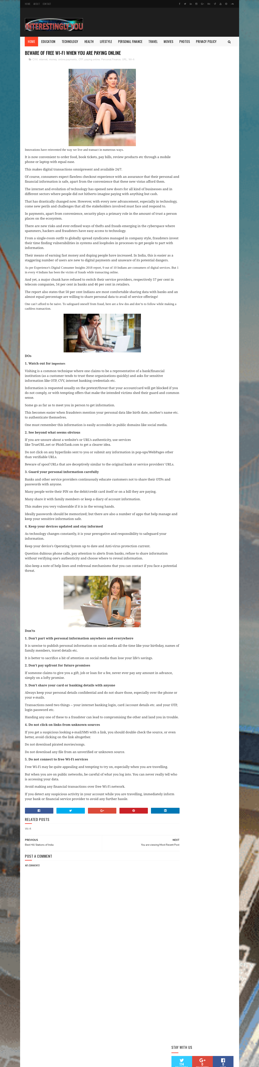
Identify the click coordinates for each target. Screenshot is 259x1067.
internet (43, 59)
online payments (67, 59)
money (53, 59)
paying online (92, 59)
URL (124, 59)
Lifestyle (106, 41)
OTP (80, 59)
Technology (70, 41)
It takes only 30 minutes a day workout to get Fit (212, 215)
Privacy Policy (206, 41)
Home (28, 3)
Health (89, 41)
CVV (34, 59)
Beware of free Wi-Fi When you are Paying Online (212, 233)
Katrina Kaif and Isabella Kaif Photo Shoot (211, 180)
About (36, 3)
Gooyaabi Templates (77, 1062)
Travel (153, 41)
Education (48, 41)
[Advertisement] (94, 1003)
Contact (47, 3)
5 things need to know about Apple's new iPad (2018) (210, 165)
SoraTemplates (43, 1062)
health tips (210, 273)
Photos (185, 41)
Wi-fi (131, 59)
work (176, 280)
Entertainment (198, 260)
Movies (168, 41)
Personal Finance (130, 41)
